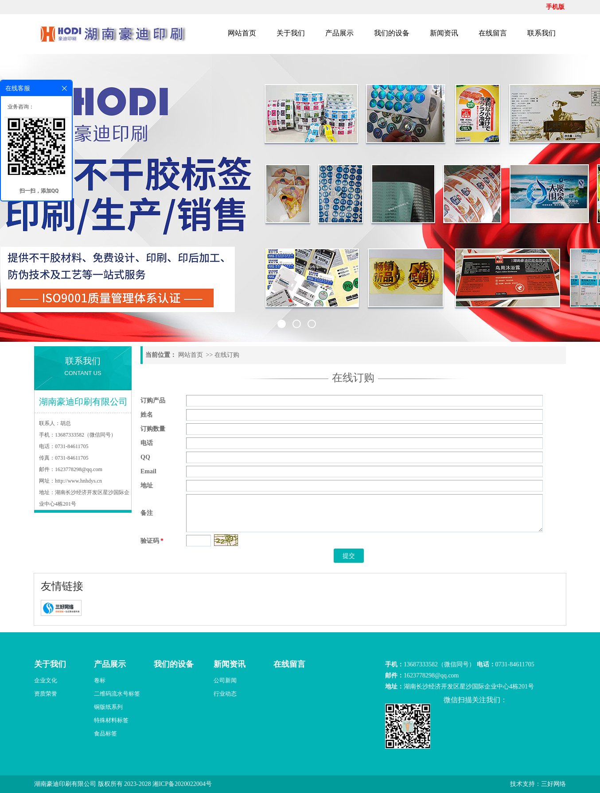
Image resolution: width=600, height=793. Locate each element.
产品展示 (339, 33)
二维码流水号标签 (117, 693)
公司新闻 (225, 680)
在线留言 (493, 33)
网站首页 (242, 33)
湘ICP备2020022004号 (182, 784)
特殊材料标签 (111, 720)
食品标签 (105, 733)
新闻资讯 (444, 33)
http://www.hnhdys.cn (78, 481)
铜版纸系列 (108, 707)
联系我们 (541, 33)
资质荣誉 (45, 693)
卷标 (99, 680)
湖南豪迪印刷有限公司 (65, 784)
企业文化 (45, 680)
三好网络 (553, 784)
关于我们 (291, 33)
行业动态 (225, 693)
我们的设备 (391, 33)
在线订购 (226, 355)
